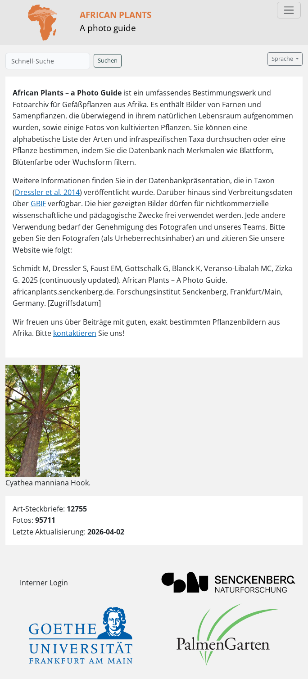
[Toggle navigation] (289, 10)
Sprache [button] (283, 59)
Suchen (108, 60)
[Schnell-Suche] (47, 61)
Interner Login (44, 583)
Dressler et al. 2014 (47, 192)
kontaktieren (74, 333)
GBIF (38, 203)
